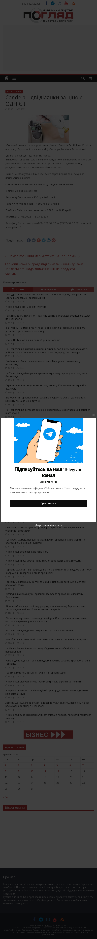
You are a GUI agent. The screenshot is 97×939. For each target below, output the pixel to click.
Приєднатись (48, 503)
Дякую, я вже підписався (48, 525)
